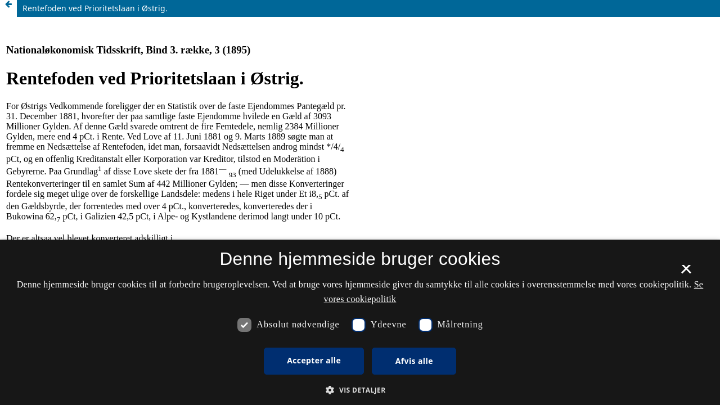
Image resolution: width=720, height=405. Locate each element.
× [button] (686, 273)
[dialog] (360, 322)
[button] (359, 390)
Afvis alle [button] (414, 361)
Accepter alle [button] (314, 360)
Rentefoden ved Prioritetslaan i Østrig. (95, 8)
